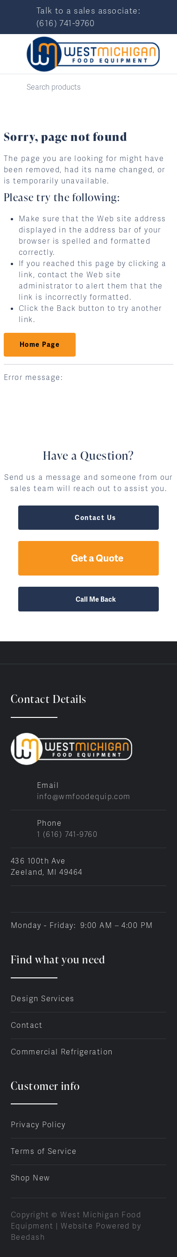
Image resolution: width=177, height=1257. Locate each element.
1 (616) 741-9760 (67, 834)
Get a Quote (88, 558)
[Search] (88, 87)
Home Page (40, 344)
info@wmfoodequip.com (84, 796)
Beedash (28, 1237)
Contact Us (88, 517)
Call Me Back (89, 599)
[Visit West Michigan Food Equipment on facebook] (15, 899)
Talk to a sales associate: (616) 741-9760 (88, 16)
